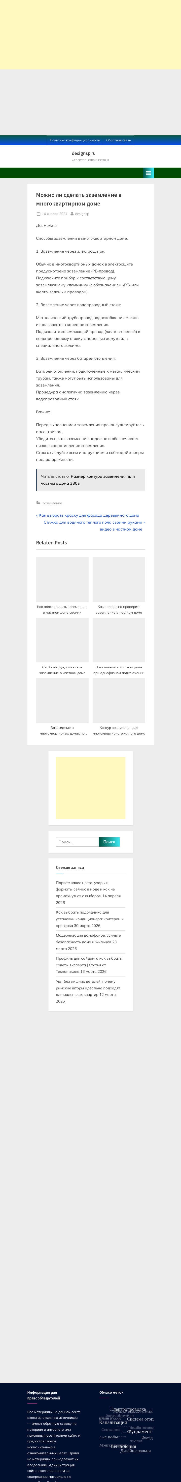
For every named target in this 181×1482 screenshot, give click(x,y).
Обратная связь (118, 140)
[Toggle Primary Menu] (148, 173)
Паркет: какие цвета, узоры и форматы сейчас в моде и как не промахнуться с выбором (85, 889)
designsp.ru (84, 153)
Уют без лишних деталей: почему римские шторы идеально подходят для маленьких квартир (88, 988)
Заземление (52, 503)
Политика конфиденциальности (75, 140)
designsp (82, 213)
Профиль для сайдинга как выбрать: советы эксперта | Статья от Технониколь (89, 965)
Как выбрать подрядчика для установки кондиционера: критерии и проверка (90, 919)
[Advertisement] (90, 34)
